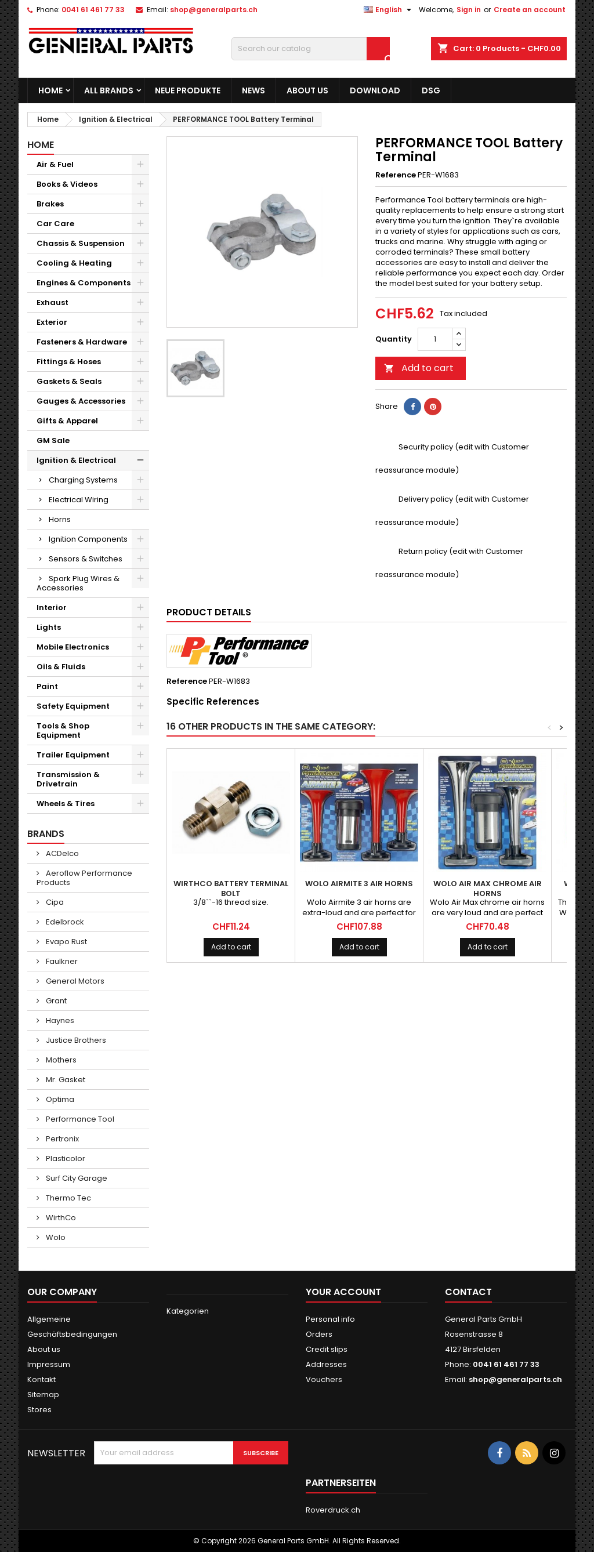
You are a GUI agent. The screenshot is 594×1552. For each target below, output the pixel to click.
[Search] (310, 48)
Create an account (530, 9)
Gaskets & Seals (69, 381)
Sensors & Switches (85, 558)
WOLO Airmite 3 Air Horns (359, 883)
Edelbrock (64, 921)
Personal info (330, 1319)
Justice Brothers (75, 1040)
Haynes (59, 1020)
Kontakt (41, 1379)
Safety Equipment (73, 706)
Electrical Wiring (78, 499)
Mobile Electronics (73, 646)
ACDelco (61, 853)
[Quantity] (435, 339)
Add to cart (419, 368)
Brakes (50, 203)
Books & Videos (67, 184)
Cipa (54, 902)
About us (307, 90)
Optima (59, 1099)
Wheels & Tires (66, 803)
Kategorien (187, 1311)
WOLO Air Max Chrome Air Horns (487, 888)
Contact (468, 1292)
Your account (343, 1292)
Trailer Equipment (73, 754)
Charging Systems (83, 479)
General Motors (74, 981)
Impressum (48, 1364)
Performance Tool (79, 1119)
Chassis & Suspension (81, 243)
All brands (108, 90)
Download (375, 90)
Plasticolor (64, 1158)
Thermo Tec (67, 1197)
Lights (49, 627)
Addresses (326, 1364)
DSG (431, 90)
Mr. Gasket (64, 1079)
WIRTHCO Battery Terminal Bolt (230, 888)
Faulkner (61, 961)
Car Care (55, 223)
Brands (45, 833)
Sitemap (43, 1394)
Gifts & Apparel (67, 420)
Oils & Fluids (61, 666)
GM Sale (53, 440)
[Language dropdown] (389, 10)
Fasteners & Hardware (82, 341)
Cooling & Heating (74, 263)
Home (50, 90)
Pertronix (61, 1138)
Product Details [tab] (208, 612)
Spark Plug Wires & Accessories (78, 583)
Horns (60, 519)
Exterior (52, 322)
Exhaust (52, 302)
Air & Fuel (55, 164)
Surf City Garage (75, 1178)
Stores (39, 1409)
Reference (395, 175)
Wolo (55, 1237)
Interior (52, 607)
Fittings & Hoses (69, 361)
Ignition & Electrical (76, 460)
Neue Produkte (187, 90)
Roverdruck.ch (333, 1509)
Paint (47, 686)
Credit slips (326, 1349)
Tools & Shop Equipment (63, 730)
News (253, 90)
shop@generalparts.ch (214, 9)
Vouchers (324, 1379)
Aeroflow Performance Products (84, 878)
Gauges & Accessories (81, 401)
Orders (319, 1334)
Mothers (60, 1059)
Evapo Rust (65, 941)
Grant (55, 1000)
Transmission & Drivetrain (68, 779)
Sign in (469, 9)
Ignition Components (88, 539)
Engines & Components (84, 282)
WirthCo (60, 1217)
